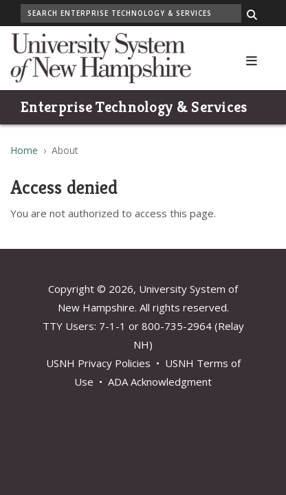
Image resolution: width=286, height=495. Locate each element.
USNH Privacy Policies (98, 363)
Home (24, 150)
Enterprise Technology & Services (134, 107)
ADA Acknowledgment (160, 381)
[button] (251, 58)
